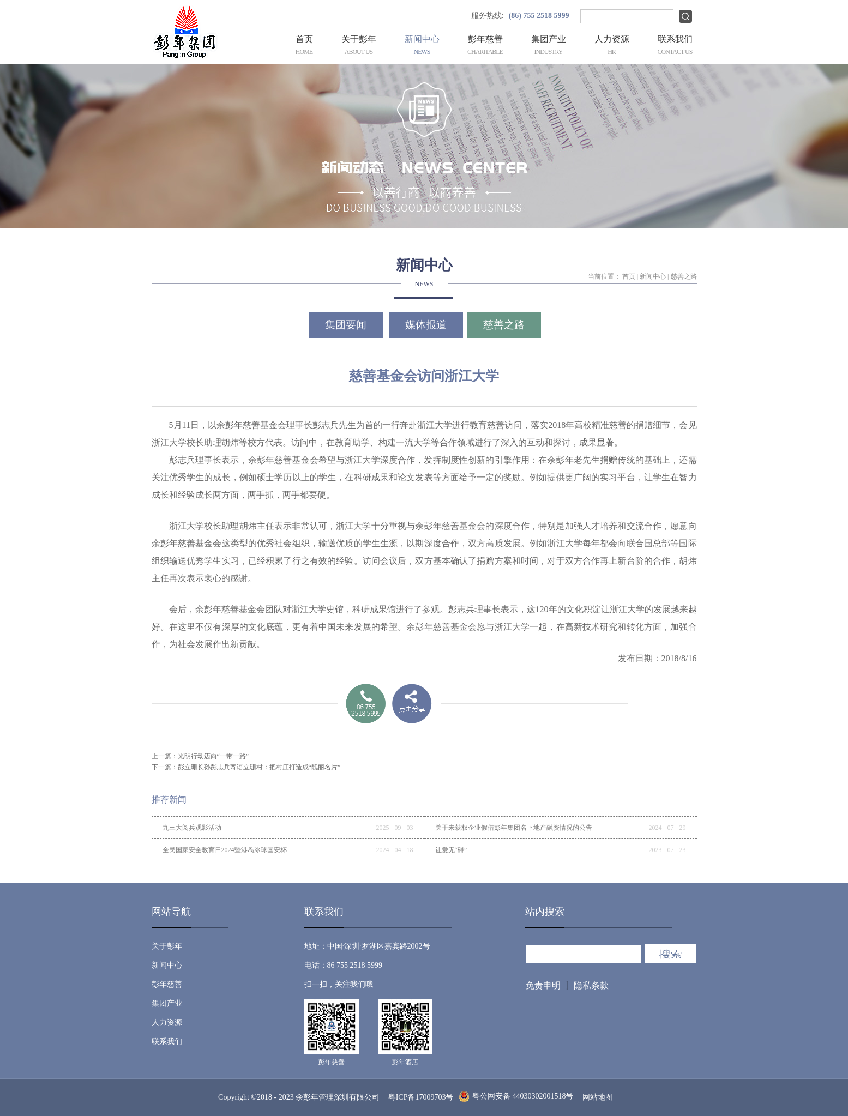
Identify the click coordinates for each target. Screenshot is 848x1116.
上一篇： (200, 756)
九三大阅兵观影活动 (192, 827)
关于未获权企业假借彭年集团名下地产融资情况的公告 (513, 827)
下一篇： (246, 767)
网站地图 (596, 1097)
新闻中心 (653, 276)
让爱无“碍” (451, 850)
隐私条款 (591, 985)
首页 (304, 45)
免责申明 (543, 985)
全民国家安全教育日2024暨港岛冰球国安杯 (225, 850)
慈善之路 (684, 276)
